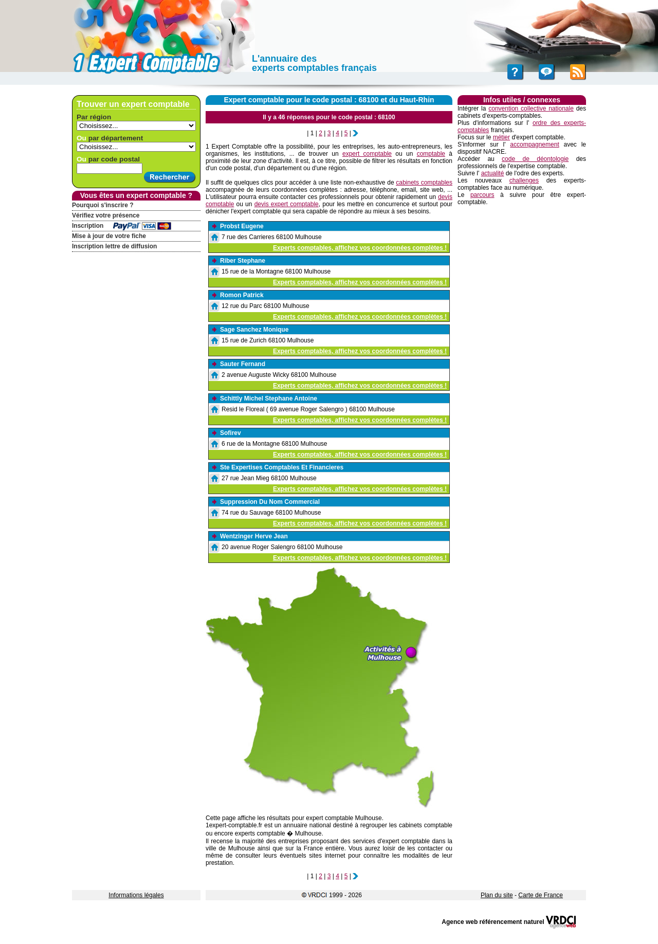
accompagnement (534, 144)
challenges (524, 180)
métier (501, 137)
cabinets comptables (424, 182)
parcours (482, 194)
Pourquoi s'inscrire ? (103, 205)
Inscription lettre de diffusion (114, 246)
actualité (492, 173)
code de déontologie (535, 158)
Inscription (87, 225)
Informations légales (135, 895)
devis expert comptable (286, 204)
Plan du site (497, 895)
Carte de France (540, 895)
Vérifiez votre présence (105, 215)
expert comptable (367, 153)
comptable (431, 153)
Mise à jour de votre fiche (109, 236)
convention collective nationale (531, 108)
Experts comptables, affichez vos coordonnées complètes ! (360, 247)
